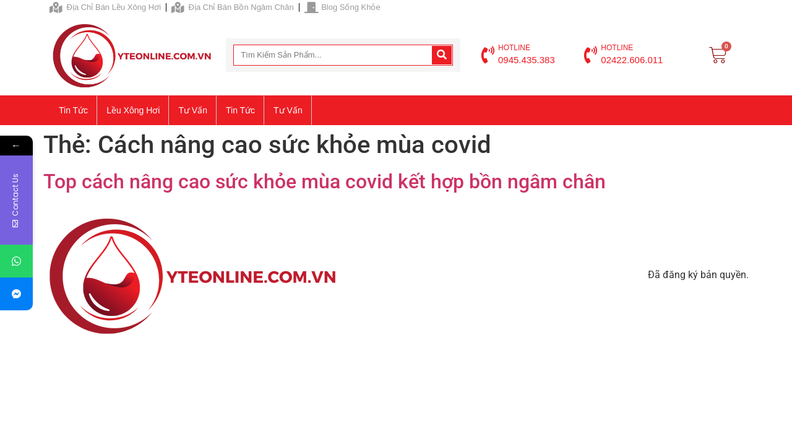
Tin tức (73, 110)
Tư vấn (192, 110)
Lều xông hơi (133, 110)
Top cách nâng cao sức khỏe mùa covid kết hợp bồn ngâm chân (324, 181)
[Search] (441, 55)
